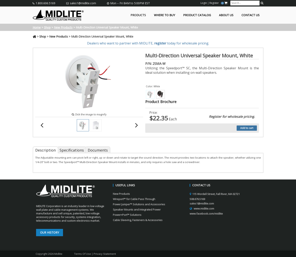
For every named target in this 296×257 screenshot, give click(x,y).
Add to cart (246, 128)
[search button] (262, 3)
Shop (47, 27)
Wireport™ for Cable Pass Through (134, 199)
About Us (226, 15)
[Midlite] (58, 15)
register (160, 43)
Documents (98, 150)
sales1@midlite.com (83, 3)
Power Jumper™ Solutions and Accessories (139, 204)
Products (138, 15)
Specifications (72, 150)
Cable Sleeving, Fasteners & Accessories (137, 220)
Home (37, 27)
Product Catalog (197, 15)
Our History (49, 232)
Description (45, 150)
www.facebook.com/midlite (206, 213)
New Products (63, 27)
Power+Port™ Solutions (127, 215)
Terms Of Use (82, 254)
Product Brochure (160, 101)
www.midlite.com (204, 208)
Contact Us (251, 15)
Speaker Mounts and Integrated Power (137, 209)
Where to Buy (164, 15)
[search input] (245, 3)
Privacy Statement (105, 254)
